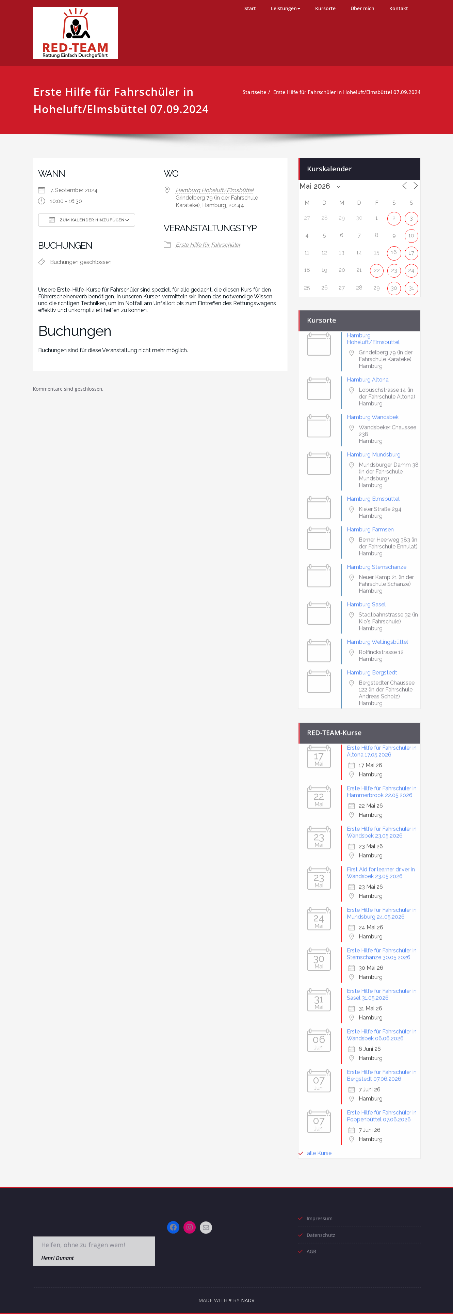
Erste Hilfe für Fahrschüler (208, 244)
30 (394, 285)
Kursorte (325, 8)
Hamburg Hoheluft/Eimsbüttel (215, 190)
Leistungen (285, 8)
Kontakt (398, 8)
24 (411, 267)
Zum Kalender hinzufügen (87, 220)
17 (411, 250)
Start (250, 8)
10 (411, 233)
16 (394, 249)
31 (411, 285)
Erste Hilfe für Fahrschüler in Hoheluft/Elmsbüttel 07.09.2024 (349, 92)
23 (394, 267)
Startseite (257, 92)
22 (377, 267)
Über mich (362, 8)
